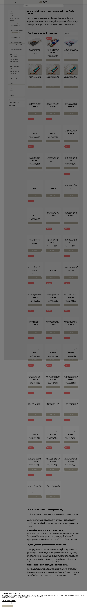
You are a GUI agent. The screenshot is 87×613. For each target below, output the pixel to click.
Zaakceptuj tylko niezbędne (9, 600)
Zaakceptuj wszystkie (7, 605)
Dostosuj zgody (6, 603)
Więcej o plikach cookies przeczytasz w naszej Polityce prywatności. (15, 598)
